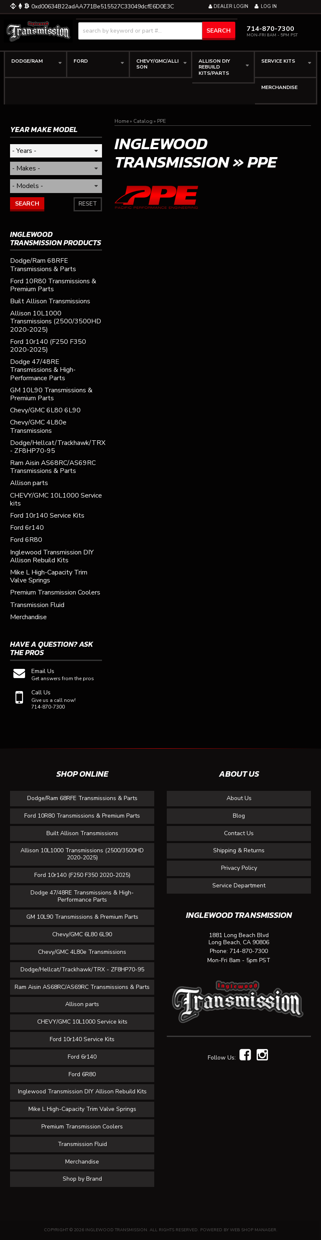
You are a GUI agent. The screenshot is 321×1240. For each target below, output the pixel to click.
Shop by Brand (82, 1179)
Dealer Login (228, 6)
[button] (156, 31)
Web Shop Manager (253, 1230)
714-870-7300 (248, 951)
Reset (88, 204)
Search (27, 204)
